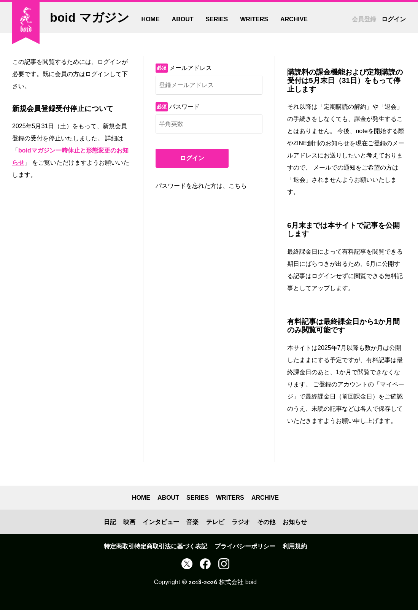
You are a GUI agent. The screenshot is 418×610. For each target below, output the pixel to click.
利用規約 (295, 546)
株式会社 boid (238, 582)
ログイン (192, 158)
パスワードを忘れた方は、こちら (201, 186)
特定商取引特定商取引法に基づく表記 (155, 546)
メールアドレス (190, 68)
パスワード (184, 106)
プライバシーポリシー (245, 546)
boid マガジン (89, 17)
